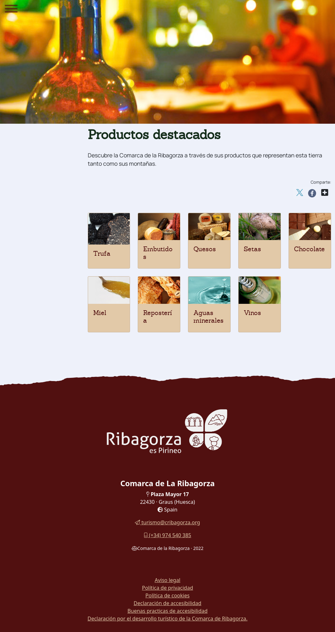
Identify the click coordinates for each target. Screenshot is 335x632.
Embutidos (158, 253)
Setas (252, 249)
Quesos (204, 249)
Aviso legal (167, 580)
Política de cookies (167, 595)
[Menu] (11, 9)
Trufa (101, 253)
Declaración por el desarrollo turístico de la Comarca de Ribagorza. (167, 618)
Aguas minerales (208, 317)
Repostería (157, 317)
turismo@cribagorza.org (167, 522)
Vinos (252, 313)
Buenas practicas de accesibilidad (167, 610)
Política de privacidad (167, 587)
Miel (99, 313)
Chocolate (309, 249)
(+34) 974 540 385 (167, 535)
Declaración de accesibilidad (167, 603)
